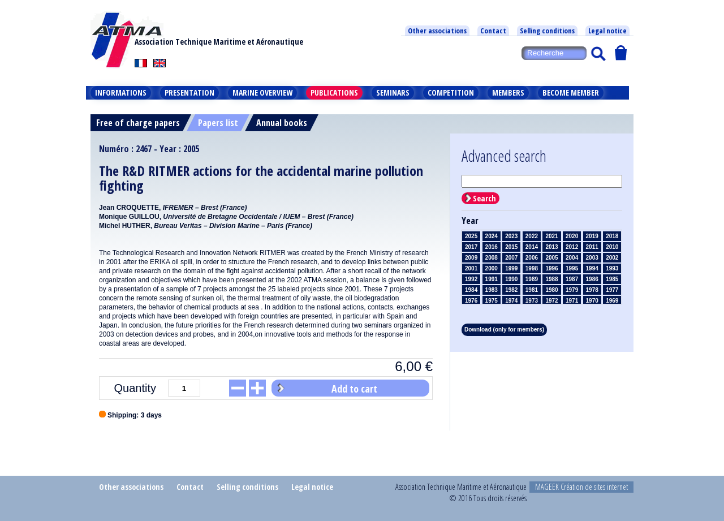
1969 (612, 301)
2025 (471, 236)
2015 (511, 247)
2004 (572, 258)
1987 (572, 279)
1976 (471, 301)
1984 (471, 290)
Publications (334, 92)
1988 (551, 279)
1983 (491, 290)
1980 (551, 290)
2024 (491, 236)
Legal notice (607, 30)
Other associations (437, 30)
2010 (612, 247)
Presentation (189, 92)
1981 (531, 290)
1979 (572, 290)
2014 (531, 247)
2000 (491, 268)
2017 (471, 247)
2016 (491, 247)
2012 (572, 247)
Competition (451, 92)
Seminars (393, 92)
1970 (592, 301)
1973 (531, 301)
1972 (551, 301)
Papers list (218, 123)
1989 (531, 279)
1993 (612, 268)
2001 (471, 268)
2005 (551, 258)
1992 (471, 279)
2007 (511, 258)
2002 (612, 258)
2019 (592, 236)
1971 (572, 301)
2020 (572, 236)
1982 (511, 290)
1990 (511, 279)
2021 (551, 236)
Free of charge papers (138, 123)
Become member (570, 92)
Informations (120, 92)
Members (508, 92)
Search (484, 198)
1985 (612, 279)
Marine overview (262, 92)
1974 (511, 301)
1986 (592, 279)
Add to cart (354, 388)
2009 (471, 258)
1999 (511, 268)
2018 (612, 236)
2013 (551, 247)
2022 (531, 236)
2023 (511, 236)
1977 (612, 290)
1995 (572, 268)
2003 (592, 258)
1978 (592, 290)
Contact (493, 30)
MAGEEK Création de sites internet (581, 486)
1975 (491, 301)
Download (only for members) (504, 329)
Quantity (135, 388)
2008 (491, 258)
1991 (491, 279)
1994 (592, 268)
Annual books (281, 123)
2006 (531, 258)
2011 (592, 247)
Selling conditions (547, 30)
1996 (551, 268)
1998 (531, 268)
